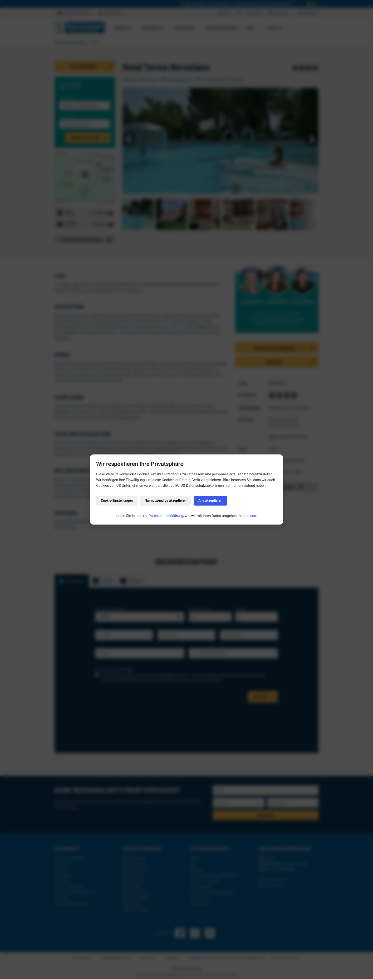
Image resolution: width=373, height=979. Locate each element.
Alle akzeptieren (210, 500)
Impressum (248, 516)
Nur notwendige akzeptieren (165, 500)
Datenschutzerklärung (165, 516)
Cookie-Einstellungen (117, 500)
